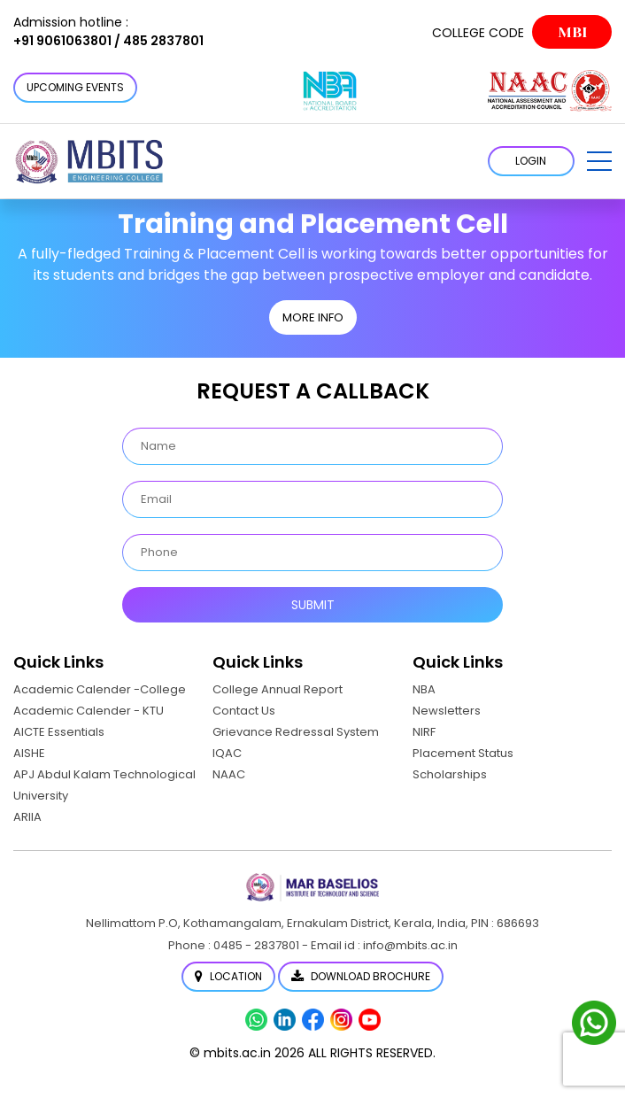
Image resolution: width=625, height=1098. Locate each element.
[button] (599, 161)
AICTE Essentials (58, 731)
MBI (572, 32)
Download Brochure (360, 976)
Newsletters (447, 710)
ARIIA (27, 816)
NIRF (424, 731)
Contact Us (243, 710)
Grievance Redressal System (295, 731)
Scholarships (450, 774)
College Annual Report (277, 689)
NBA (424, 689)
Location (228, 976)
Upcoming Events (75, 87)
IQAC (227, 753)
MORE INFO (312, 317)
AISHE (29, 753)
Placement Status (463, 753)
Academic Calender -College (99, 689)
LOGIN (530, 160)
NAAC (228, 774)
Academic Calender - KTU (88, 710)
